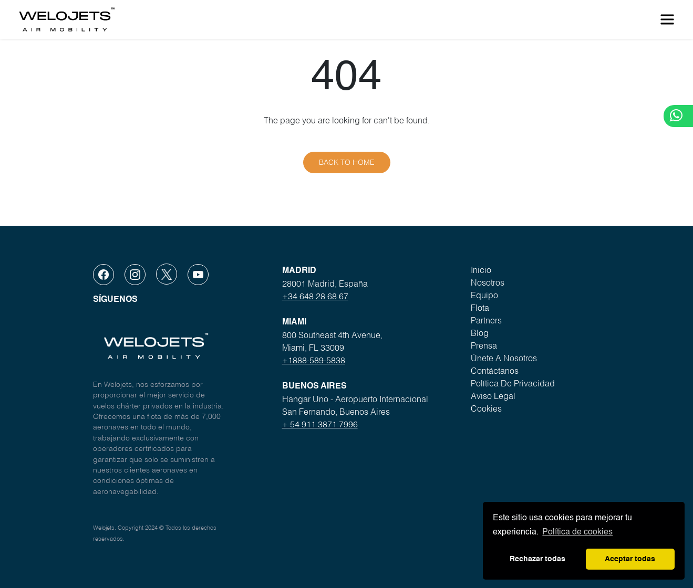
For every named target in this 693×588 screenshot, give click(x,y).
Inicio (481, 270)
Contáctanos (495, 370)
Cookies (486, 408)
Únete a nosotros (504, 358)
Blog (480, 333)
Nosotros (487, 282)
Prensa (484, 345)
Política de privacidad (513, 383)
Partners (486, 320)
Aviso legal (493, 396)
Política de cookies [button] (577, 532)
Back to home (347, 162)
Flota (480, 307)
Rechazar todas (537, 559)
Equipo (484, 295)
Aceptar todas (630, 559)
